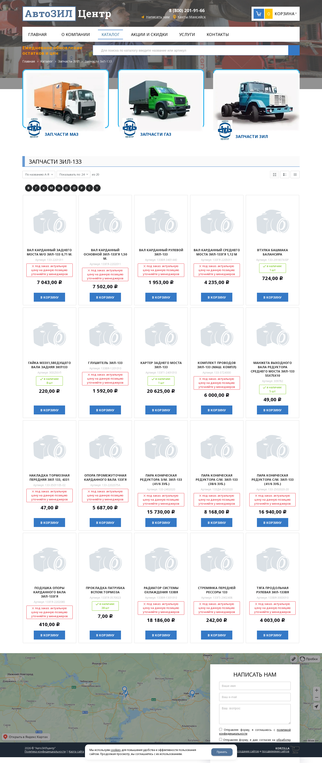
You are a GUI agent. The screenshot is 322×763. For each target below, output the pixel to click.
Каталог (46, 61)
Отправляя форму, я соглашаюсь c (255, 731)
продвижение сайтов (275, 751)
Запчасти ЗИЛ (68, 61)
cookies (116, 750)
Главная (28, 61)
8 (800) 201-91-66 (187, 10)
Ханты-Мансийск (192, 17)
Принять (222, 752)
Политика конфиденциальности (45, 751)
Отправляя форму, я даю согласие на (255, 741)
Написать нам (157, 17)
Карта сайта (76, 751)
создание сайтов (248, 751)
